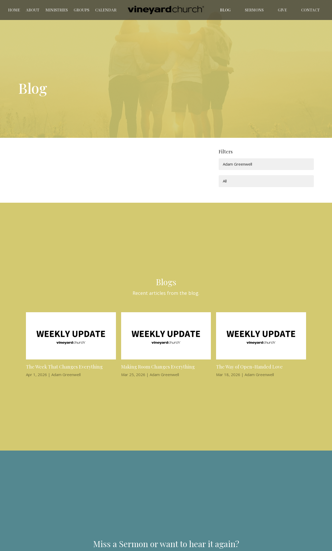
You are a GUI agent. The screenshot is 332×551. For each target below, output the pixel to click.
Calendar (105, 9)
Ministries (56, 9)
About (32, 9)
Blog (225, 9)
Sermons (254, 9)
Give (282, 9)
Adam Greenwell (237, 164)
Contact (310, 9)
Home (14, 9)
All (225, 180)
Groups (81, 9)
